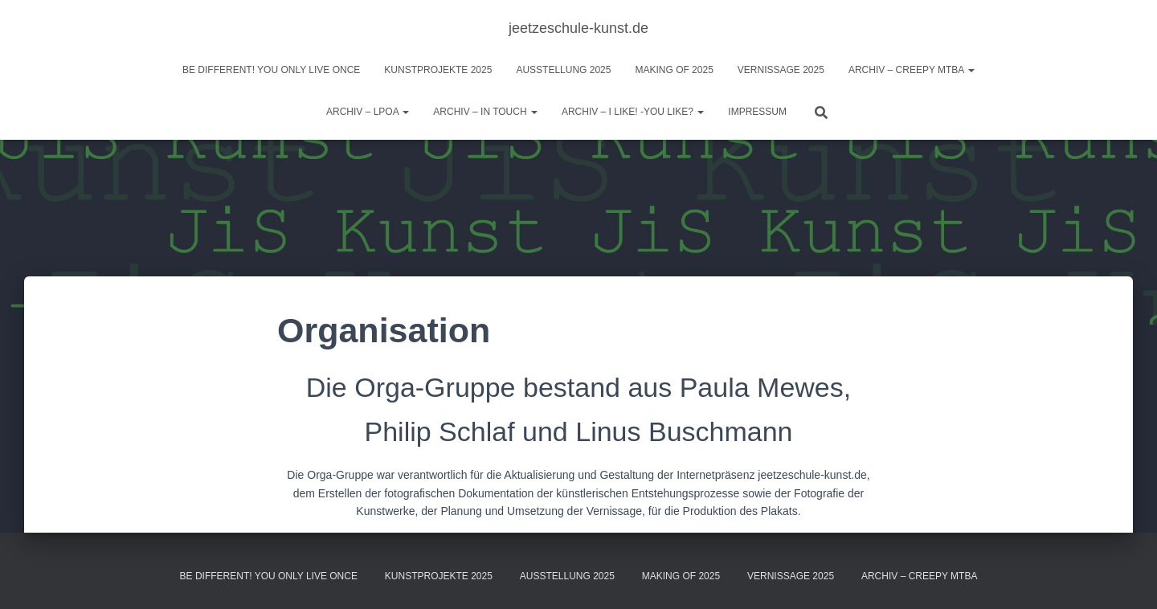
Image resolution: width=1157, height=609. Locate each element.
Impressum (757, 111)
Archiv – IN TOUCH (485, 111)
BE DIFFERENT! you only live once (271, 70)
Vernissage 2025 (781, 70)
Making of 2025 (674, 70)
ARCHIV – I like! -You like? (633, 111)
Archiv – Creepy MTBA (911, 70)
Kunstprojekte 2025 (438, 70)
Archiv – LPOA (367, 111)
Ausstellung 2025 (563, 70)
